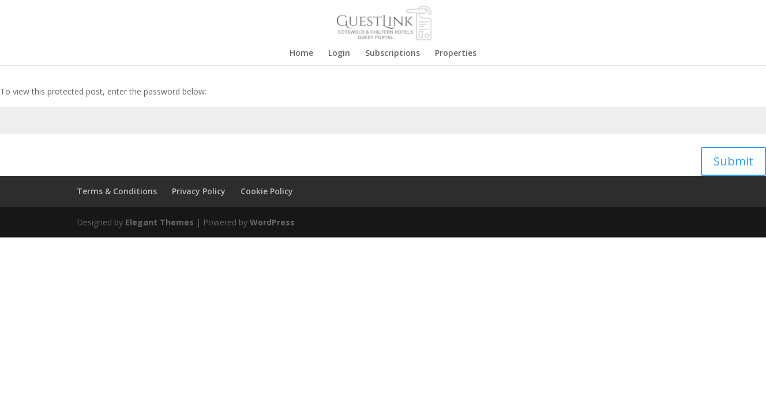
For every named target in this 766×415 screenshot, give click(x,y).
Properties (455, 53)
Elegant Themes (159, 222)
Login (339, 53)
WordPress (272, 222)
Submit (733, 161)
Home (301, 53)
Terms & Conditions (117, 191)
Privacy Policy (199, 191)
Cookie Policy (267, 191)
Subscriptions (392, 53)
